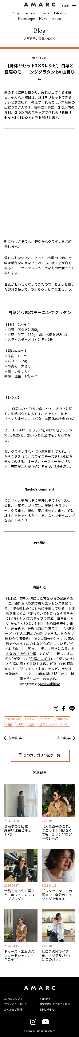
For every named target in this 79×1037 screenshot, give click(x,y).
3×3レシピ (13, 718)
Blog (15, 13)
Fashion (29, 13)
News (43, 18)
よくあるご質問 (13, 1009)
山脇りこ (63, 718)
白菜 (20, 724)
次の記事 (64, 737)
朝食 (9, 724)
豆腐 (31, 724)
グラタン (31, 718)
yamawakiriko (49, 683)
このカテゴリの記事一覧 (41, 754)
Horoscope (26, 18)
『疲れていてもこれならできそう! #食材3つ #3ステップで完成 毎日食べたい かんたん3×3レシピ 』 (39, 618)
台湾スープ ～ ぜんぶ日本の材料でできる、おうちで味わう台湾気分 (40, 633)
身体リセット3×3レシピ (54, 724)
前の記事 (15, 737)
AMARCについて (13, 998)
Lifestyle (60, 13)
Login (65, 5)
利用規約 (45, 998)
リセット (47, 718)
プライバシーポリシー (16, 1004)
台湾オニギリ (40, 658)
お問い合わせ (47, 1009)
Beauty (44, 13)
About (57, 18)
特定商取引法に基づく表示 (55, 1004)
